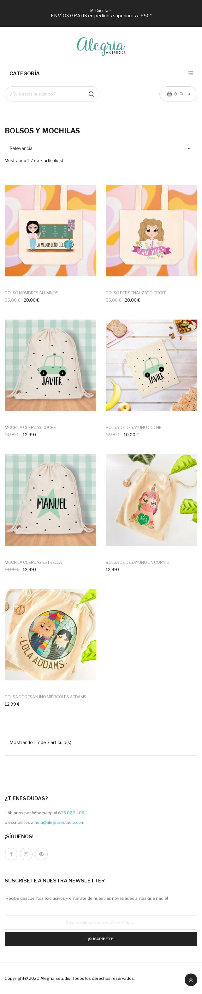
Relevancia (101, 148)
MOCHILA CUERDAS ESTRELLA (33, 562)
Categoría (24, 74)
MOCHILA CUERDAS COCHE (30, 427)
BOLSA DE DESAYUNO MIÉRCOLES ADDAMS (45, 696)
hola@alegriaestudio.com (59, 822)
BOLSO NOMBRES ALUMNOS (31, 292)
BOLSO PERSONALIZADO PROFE (136, 292)
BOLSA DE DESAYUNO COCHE (134, 427)
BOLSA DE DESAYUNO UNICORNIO (137, 562)
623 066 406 (71, 812)
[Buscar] (52, 93)
